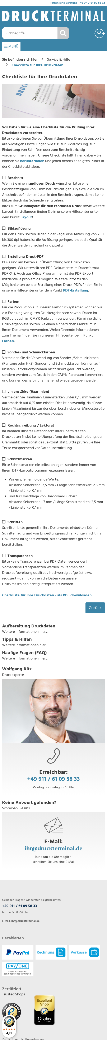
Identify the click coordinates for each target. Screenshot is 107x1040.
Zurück (95, 607)
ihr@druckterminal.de (54, 849)
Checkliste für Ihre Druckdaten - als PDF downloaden (47, 595)
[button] (53, 629)
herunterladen (32, 161)
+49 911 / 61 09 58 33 (91, 3)
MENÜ (11, 47)
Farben (8, 341)
